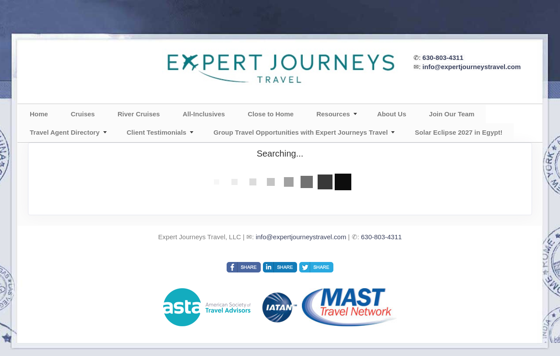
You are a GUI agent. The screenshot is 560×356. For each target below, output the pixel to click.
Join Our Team (452, 114)
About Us (391, 114)
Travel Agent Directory (65, 132)
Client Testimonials (156, 132)
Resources (333, 114)
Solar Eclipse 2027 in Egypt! (458, 132)
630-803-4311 (443, 57)
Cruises (83, 114)
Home (39, 114)
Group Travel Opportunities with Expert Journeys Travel (301, 132)
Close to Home (271, 114)
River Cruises (139, 114)
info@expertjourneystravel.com (472, 66)
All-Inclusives (203, 114)
